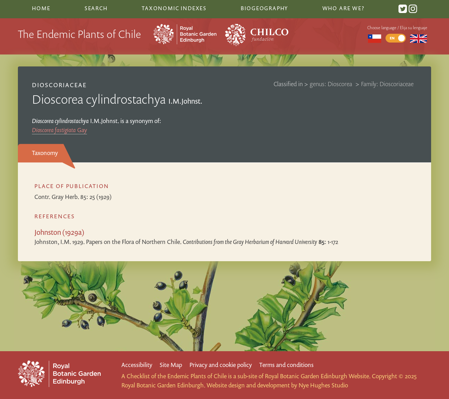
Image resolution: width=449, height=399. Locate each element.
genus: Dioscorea (332, 84)
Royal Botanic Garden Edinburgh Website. (317, 376)
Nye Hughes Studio (323, 385)
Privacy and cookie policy (220, 365)
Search (96, 8)
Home (41, 8)
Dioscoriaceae (59, 85)
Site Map (171, 365)
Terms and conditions (286, 365)
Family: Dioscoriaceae (387, 84)
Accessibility (136, 365)
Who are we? (343, 8)
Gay (59, 130)
